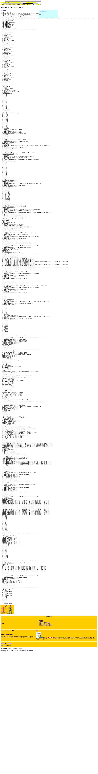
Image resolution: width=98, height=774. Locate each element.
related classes (3, 10)
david (37, 748)
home (40, 14)
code (33, 4)
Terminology (3, 761)
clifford (33, 2)
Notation (10, 761)
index (3, 2)
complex (28, 2)
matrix (23, 2)
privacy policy (30, 769)
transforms (8, 4)
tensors (38, 4)
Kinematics (41, 738)
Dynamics (41, 739)
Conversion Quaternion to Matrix (45, 744)
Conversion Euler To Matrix (44, 740)
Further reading (9, 752)
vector (18, 2)
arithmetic (13, 4)
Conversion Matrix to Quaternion (45, 743)
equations (8, 2)
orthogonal (23, 4)
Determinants (41, 737)
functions (18, 4)
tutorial (28, 4)
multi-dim (13, 2)
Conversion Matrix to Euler (44, 741)
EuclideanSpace (43, 11)
